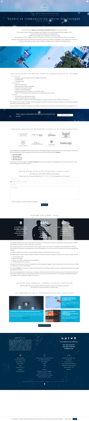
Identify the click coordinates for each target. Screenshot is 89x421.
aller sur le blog (44, 325)
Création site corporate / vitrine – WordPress (44, 375)
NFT (44, 367)
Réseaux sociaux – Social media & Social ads (44, 358)
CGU (66, 381)
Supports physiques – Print (69, 367)
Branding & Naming (20, 358)
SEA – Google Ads (44, 361)
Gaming (44, 365)
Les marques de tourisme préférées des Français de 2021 (25, 311)
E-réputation (20, 369)
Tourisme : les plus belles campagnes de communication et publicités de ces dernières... (70, 313)
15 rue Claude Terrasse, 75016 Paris (69, 341)
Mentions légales (60, 381)
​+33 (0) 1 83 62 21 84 (70, 345)
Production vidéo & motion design (68, 358)
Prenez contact (65, 115)
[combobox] (12, 182)
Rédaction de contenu (69, 361)
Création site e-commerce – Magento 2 (44, 371)
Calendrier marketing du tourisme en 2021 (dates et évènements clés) (69, 299)
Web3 (44, 363)
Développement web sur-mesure (44, 376)
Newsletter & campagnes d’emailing (68, 365)
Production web (16, 76)
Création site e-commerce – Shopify (44, 373)
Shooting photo (69, 359)
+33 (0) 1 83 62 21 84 (47, 176)
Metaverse (44, 369)
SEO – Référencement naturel (44, 359)
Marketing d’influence (20, 371)
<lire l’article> (26, 318)
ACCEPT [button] (74, 419)
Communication (16, 83)
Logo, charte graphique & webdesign (69, 363)
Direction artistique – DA (20, 361)
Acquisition (15, 94)
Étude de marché (20, 363)
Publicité (20, 365)
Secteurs (20, 283)
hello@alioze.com (68, 348)
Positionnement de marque (20, 359)
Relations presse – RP (20, 367)
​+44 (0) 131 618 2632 (70, 346)
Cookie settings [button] (68, 419)
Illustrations (69, 369)
